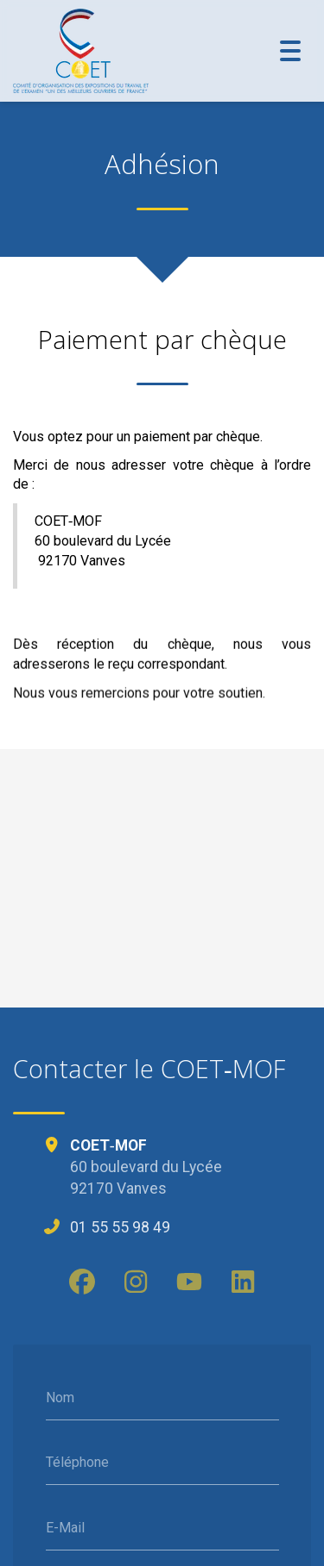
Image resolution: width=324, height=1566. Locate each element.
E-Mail (65, 1527)
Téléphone (77, 1462)
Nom (60, 1397)
